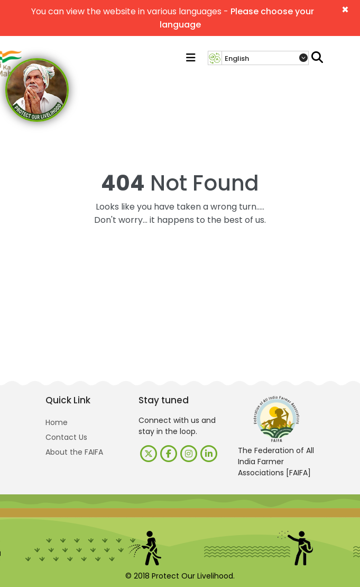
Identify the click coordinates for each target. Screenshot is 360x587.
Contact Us (66, 437)
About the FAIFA (74, 452)
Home (56, 422)
